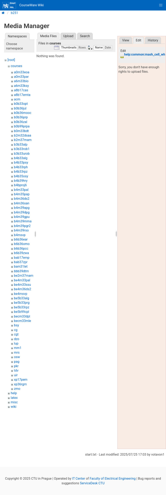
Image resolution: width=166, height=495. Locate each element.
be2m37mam (23, 275)
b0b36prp (21, 117)
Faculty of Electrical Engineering (113, 478)
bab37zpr (21, 262)
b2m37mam (23, 140)
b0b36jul (20, 108)
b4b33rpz (21, 171)
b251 (14, 13)
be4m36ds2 (22, 289)
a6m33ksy (21, 86)
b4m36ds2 (21, 199)
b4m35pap (22, 194)
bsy (16, 325)
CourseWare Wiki (23, 5)
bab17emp (21, 258)
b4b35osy (21, 176)
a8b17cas (21, 90)
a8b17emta (22, 95)
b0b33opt (21, 104)
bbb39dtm (21, 271)
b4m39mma (23, 221)
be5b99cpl (21, 312)
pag (16, 362)
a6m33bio (21, 81)
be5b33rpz (21, 307)
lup (16, 343)
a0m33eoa (21, 72)
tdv (16, 370)
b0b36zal (20, 122)
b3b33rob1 (22, 149)
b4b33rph (21, 167)
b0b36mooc (22, 113)
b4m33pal (21, 190)
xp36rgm (20, 384)
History (153, 40)
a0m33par (21, 77)
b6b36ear (21, 239)
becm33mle (22, 321)
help (14, 393)
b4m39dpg (22, 212)
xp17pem (20, 379)
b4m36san (21, 203)
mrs (17, 352)
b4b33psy (21, 162)
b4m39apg (22, 208)
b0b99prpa (22, 126)
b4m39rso (21, 230)
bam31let (21, 266)
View (125, 40)
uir (16, 375)
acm (17, 99)
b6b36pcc (21, 248)
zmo (17, 389)
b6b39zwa (21, 253)
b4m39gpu (22, 217)
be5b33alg (21, 298)
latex (14, 398)
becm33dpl (22, 316)
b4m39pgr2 (22, 226)
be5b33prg (22, 303)
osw (17, 357)
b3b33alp (21, 144)
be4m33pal (22, 280)
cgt (16, 334)
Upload (68, 36)
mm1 (17, 348)
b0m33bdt (21, 131)
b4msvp (20, 235)
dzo (16, 339)
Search (85, 36)
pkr (16, 366)
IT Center (78, 478)
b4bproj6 (20, 185)
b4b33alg (21, 158)
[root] (11, 60)
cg (15, 330)
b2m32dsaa (22, 135)
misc (14, 402)
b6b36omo (22, 244)
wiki (13, 407)
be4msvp (20, 294)
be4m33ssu (22, 285)
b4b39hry (21, 181)
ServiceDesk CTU (92, 483)
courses (16, 66)
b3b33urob (22, 154)
